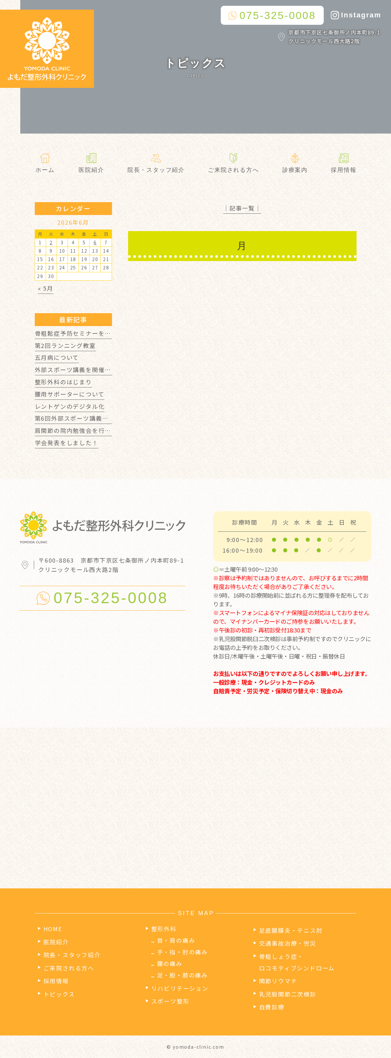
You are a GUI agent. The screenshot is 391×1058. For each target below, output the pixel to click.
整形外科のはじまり (63, 382)
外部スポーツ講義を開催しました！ (86, 369)
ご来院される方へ (68, 968)
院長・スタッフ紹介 (72, 954)
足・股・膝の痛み (182, 975)
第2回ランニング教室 (65, 345)
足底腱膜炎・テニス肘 (291, 930)
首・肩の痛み (176, 940)
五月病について (57, 357)
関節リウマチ (278, 981)
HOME (52, 928)
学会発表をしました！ (66, 442)
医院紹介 (56, 942)
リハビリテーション (180, 988)
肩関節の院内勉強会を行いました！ (86, 430)
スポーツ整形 (170, 1001)
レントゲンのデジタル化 (70, 406)
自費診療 (271, 1007)
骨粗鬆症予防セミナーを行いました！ (89, 333)
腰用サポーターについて (70, 394)
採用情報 (56, 981)
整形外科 (164, 928)
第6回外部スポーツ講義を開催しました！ (94, 418)
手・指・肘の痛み (182, 952)
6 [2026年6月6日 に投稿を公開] (95, 242)
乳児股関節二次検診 (287, 994)
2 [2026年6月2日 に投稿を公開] (51, 242)
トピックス (59, 994)
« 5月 (45, 288)
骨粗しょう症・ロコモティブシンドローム (297, 962)
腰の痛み (169, 963)
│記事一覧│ (242, 208)
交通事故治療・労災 (287, 943)
